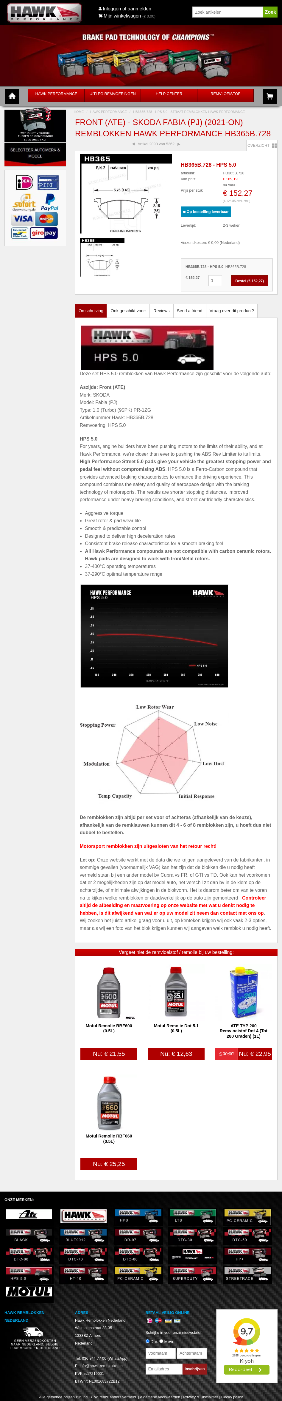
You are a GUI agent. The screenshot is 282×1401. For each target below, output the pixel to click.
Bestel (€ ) (249, 281)
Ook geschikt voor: (128, 310)
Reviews (161, 310)
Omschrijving (91, 310)
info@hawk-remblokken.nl (101, 1366)
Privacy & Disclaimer (200, 1397)
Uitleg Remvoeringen (113, 93)
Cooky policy (232, 1397)
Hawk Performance (56, 93)
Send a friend (189, 310)
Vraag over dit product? (232, 310)
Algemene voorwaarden (160, 1397)
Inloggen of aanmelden (127, 8)
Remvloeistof (225, 93)
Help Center (169, 93)
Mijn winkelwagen (120, 15)
